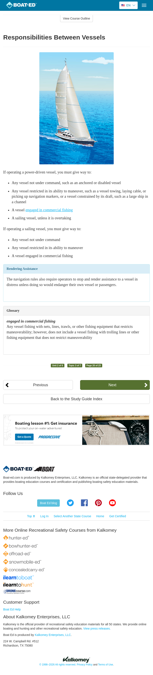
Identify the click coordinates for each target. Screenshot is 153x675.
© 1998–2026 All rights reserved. (57, 664)
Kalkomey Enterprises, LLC (53, 635)
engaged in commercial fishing (49, 210)
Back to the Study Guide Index (76, 399)
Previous (40, 385)
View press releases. (97, 628)
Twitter (70, 502)
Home (100, 516)
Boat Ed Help (12, 609)
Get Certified (117, 516)
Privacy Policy (84, 664)
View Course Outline (76, 18)
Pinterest (98, 502)
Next (112, 385)
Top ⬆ (31, 516)
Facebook (84, 502)
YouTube (112, 502)
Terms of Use (105, 664)
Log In (44, 516)
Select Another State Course (72, 516)
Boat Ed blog (48, 503)
